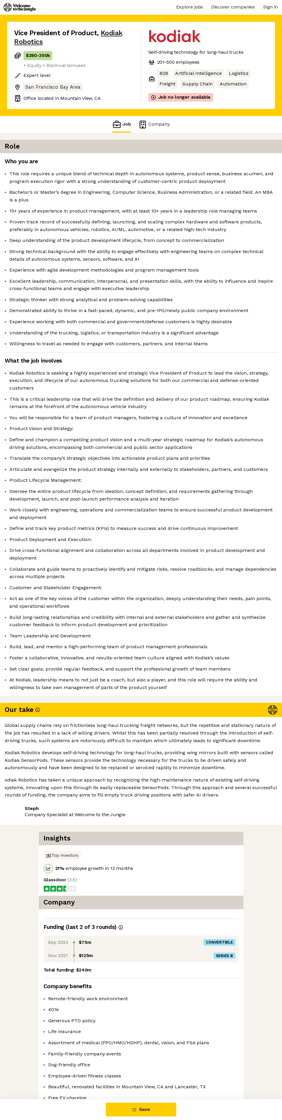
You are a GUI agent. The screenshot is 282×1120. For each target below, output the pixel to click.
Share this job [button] (30, 1063)
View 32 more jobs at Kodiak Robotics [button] (56, 1074)
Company (154, 124)
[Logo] (20, 7)
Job (121, 124)
